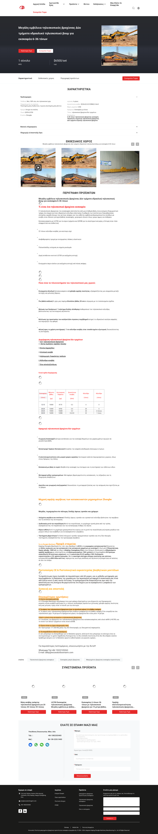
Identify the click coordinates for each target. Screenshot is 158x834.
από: (76, 754)
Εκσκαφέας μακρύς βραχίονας (70, 660)
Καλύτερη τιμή (26, 51)
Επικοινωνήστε (82, 776)
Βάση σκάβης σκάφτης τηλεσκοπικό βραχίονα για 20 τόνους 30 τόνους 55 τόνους (33, 704)
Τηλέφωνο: (78, 765)
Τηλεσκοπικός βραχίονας (86, 805)
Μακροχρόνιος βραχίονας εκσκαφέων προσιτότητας (103, 660)
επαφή (56, 805)
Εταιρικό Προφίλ (59, 793)
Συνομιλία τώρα (45, 51)
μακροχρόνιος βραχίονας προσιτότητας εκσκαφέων (86, 794)
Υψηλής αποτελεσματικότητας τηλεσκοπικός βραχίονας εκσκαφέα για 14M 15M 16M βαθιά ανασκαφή (124, 707)
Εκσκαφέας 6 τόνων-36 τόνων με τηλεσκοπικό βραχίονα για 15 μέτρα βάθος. (94, 704)
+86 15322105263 (60, 650)
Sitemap (66, 827)
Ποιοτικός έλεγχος (60, 801)
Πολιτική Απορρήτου (88, 827)
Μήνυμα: (77, 731)
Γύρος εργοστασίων (60, 797)
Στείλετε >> (110, 818)
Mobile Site (75, 827)
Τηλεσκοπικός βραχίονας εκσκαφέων (42, 660)
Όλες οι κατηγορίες (84, 809)
